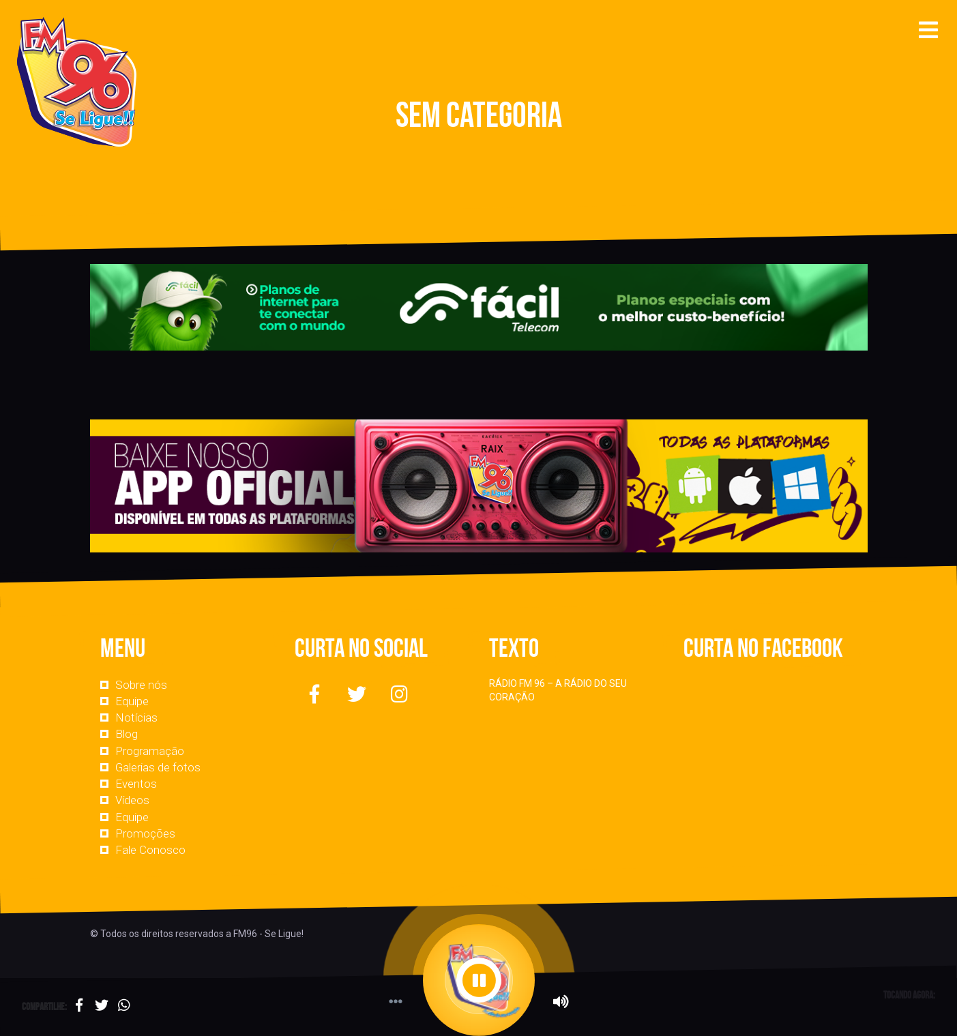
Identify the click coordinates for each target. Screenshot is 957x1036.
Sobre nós (141, 685)
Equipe (132, 701)
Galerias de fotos (158, 767)
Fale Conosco (150, 850)
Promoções (145, 833)
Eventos (136, 783)
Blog (126, 734)
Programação (149, 751)
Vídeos (132, 800)
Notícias (136, 717)
